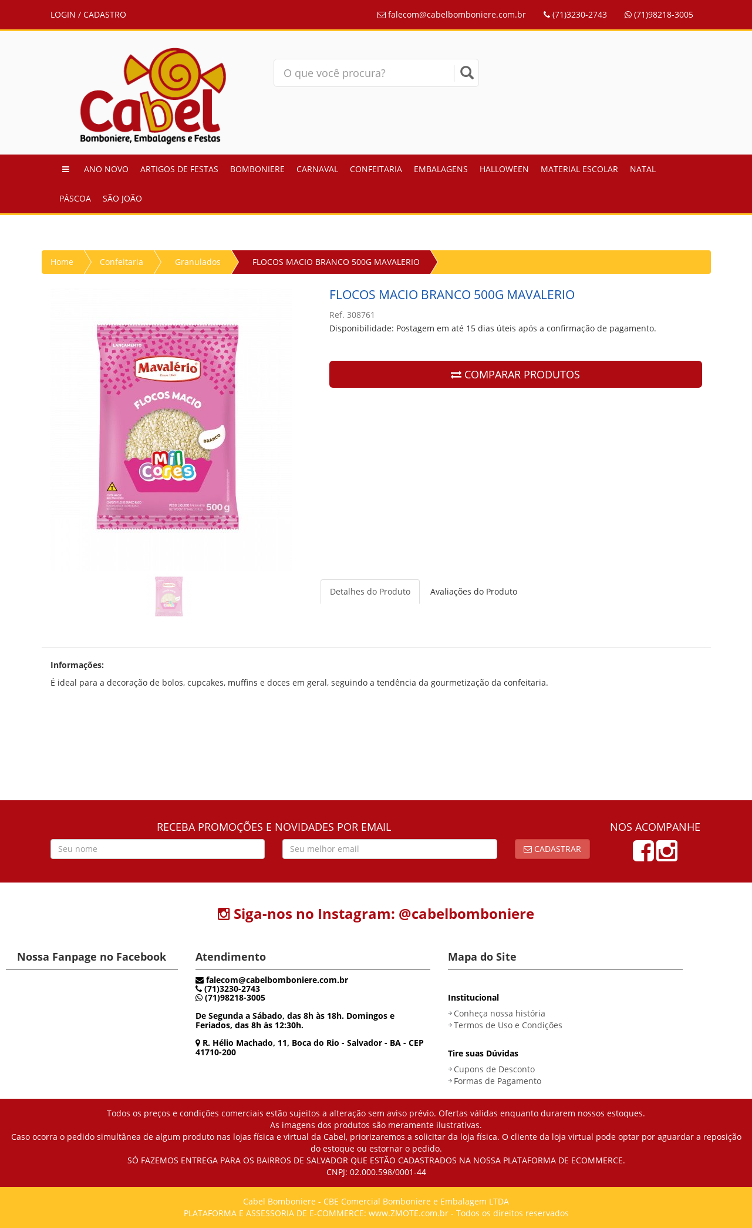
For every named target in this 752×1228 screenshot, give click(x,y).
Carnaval (317, 169)
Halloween (504, 169)
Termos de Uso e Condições (508, 1025)
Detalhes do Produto (370, 591)
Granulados (198, 261)
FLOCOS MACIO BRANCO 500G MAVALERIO (336, 261)
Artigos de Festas (179, 169)
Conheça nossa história (499, 1013)
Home (61, 261)
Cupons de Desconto (494, 1069)
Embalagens (441, 169)
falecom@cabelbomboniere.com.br (451, 14)
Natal (643, 169)
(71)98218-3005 (659, 14)
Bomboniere (257, 169)
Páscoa (75, 198)
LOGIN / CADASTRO (88, 14)
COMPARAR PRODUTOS (515, 374)
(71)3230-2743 (575, 14)
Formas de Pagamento (497, 1080)
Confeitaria (376, 169)
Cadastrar (552, 848)
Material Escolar (579, 169)
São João (122, 198)
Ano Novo (106, 169)
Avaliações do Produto (473, 591)
